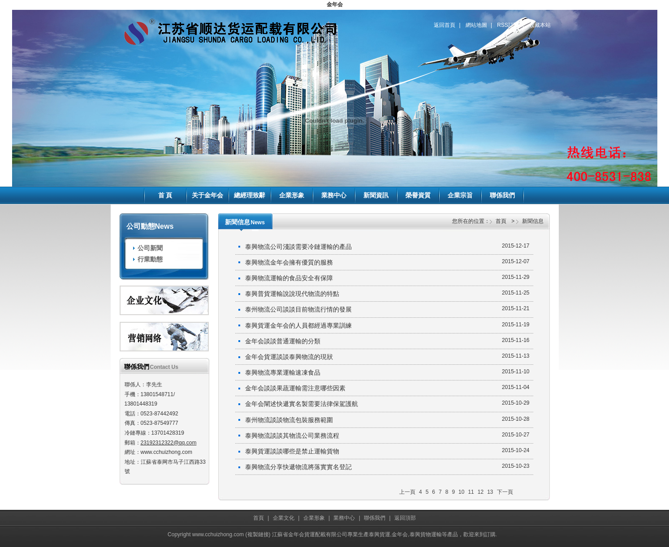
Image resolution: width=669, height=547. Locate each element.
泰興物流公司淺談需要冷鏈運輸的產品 (387, 246)
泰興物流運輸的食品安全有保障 (387, 277)
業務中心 (333, 195)
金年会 (335, 4)
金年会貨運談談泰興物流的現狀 (387, 356)
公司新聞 (150, 248)
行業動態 (150, 259)
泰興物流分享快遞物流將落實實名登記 (387, 466)
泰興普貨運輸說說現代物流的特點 (387, 293)
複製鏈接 (258, 534)
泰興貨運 (379, 534)
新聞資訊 (375, 195)
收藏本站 (540, 25)
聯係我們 (502, 195)
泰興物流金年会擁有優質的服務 (387, 262)
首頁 (501, 221)
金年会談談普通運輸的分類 (387, 341)
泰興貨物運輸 (426, 534)
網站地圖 (476, 25)
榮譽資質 (418, 195)
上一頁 (407, 492)
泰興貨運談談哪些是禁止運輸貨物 (387, 451)
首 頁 (165, 195)
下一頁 (505, 492)
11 (471, 492)
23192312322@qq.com (169, 443)
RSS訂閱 (508, 25)
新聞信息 (533, 221)
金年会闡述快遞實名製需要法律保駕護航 (387, 403)
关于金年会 (207, 195)
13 (490, 492)
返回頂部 (405, 518)
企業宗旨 (460, 195)
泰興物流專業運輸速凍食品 (387, 372)
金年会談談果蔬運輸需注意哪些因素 (387, 388)
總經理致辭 (249, 195)
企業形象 (291, 195)
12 (480, 492)
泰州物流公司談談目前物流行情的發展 (387, 309)
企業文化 (283, 518)
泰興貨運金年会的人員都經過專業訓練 (387, 325)
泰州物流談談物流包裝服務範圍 (387, 419)
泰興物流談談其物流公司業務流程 (387, 435)
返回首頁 (444, 25)
